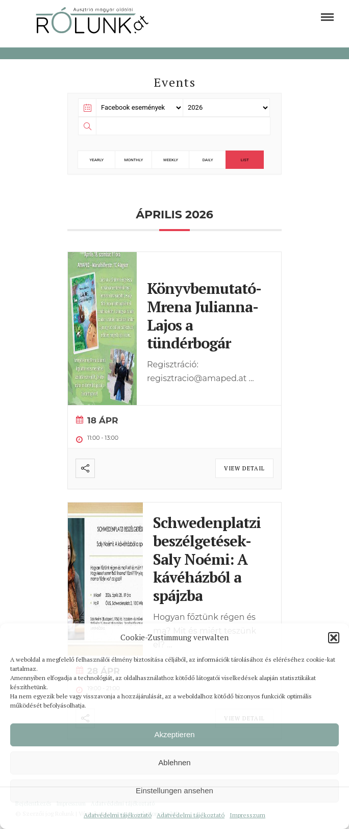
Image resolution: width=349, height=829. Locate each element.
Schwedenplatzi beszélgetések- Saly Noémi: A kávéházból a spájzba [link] (207, 559)
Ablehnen (174, 762)
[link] (327, 17)
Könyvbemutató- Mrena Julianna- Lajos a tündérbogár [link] (204, 316)
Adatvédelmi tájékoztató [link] (118, 815)
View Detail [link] (244, 468)
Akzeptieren (174, 734)
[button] (334, 638)
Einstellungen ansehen (174, 790)
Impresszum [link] (247, 815)
